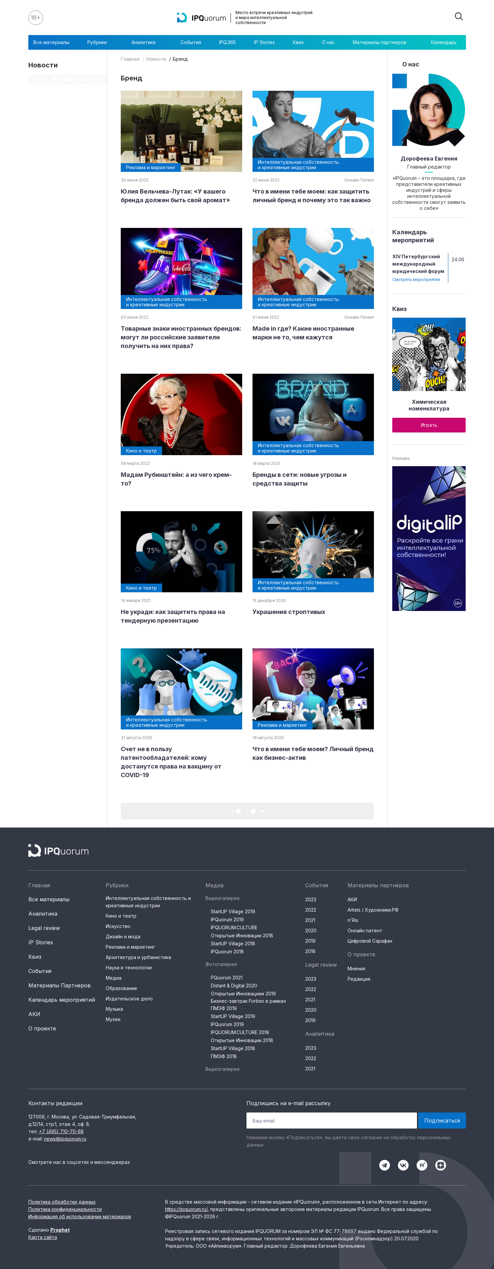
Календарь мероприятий (61, 999)
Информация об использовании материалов (79, 1216)
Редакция (359, 979)
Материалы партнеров (383, 42)
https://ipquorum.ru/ (186, 1209)
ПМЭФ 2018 (224, 1056)
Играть (429, 425)
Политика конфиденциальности (65, 1209)
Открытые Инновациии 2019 (243, 993)
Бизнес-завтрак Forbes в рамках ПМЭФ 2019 (248, 1004)
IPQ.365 (227, 42)
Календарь (444, 42)
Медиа (113, 978)
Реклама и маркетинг (130, 947)
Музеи (113, 1019)
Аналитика (146, 42)
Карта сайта (42, 1237)
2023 (310, 899)
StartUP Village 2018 (233, 943)
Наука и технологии (129, 967)
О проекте (42, 1028)
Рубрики (100, 42)
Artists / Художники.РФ (373, 910)
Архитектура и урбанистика (138, 957)
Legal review (44, 928)
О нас (328, 42)
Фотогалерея (221, 964)
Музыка (114, 1009)
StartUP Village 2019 (233, 911)
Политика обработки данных (62, 1202)
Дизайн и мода (123, 936)
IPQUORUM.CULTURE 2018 (240, 1032)
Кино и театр (121, 916)
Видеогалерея (222, 898)
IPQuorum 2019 (227, 919)
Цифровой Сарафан (370, 941)
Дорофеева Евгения (429, 158)
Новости (156, 59)
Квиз (298, 42)
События (190, 42)
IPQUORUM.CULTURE (234, 927)
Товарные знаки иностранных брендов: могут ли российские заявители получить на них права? (181, 337)
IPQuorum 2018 (227, 951)
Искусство (118, 926)
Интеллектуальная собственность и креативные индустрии (148, 901)
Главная (130, 59)
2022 (310, 910)
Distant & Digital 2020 (234, 985)
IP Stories (264, 42)
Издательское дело (129, 998)
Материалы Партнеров (59, 985)
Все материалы (51, 42)
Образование (121, 988)
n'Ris (353, 920)
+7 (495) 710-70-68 (61, 1131)
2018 (310, 951)
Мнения (356, 968)
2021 (310, 920)
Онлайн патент (365, 930)
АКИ (34, 1014)
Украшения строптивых (289, 611)
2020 (311, 930)
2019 (310, 941)
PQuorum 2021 (226, 977)
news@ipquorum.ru (65, 1139)
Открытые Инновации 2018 (242, 935)
